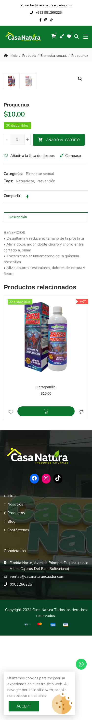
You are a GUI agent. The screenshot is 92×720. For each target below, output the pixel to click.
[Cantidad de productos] (17, 223)
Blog (11, 605)
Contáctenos (18, 614)
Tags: (8, 265)
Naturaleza (25, 265)
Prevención (46, 265)
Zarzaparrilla (46, 471)
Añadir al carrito (63, 224)
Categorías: (13, 258)
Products (29, 55)
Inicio (14, 55)
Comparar (73, 240)
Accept (23, 706)
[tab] (46, 302)
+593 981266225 (46, 13)
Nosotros (15, 588)
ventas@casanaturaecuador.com (46, 5)
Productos (16, 597)
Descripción (18, 301)
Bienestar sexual (53, 55)
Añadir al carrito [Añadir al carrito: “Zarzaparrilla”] (46, 496)
